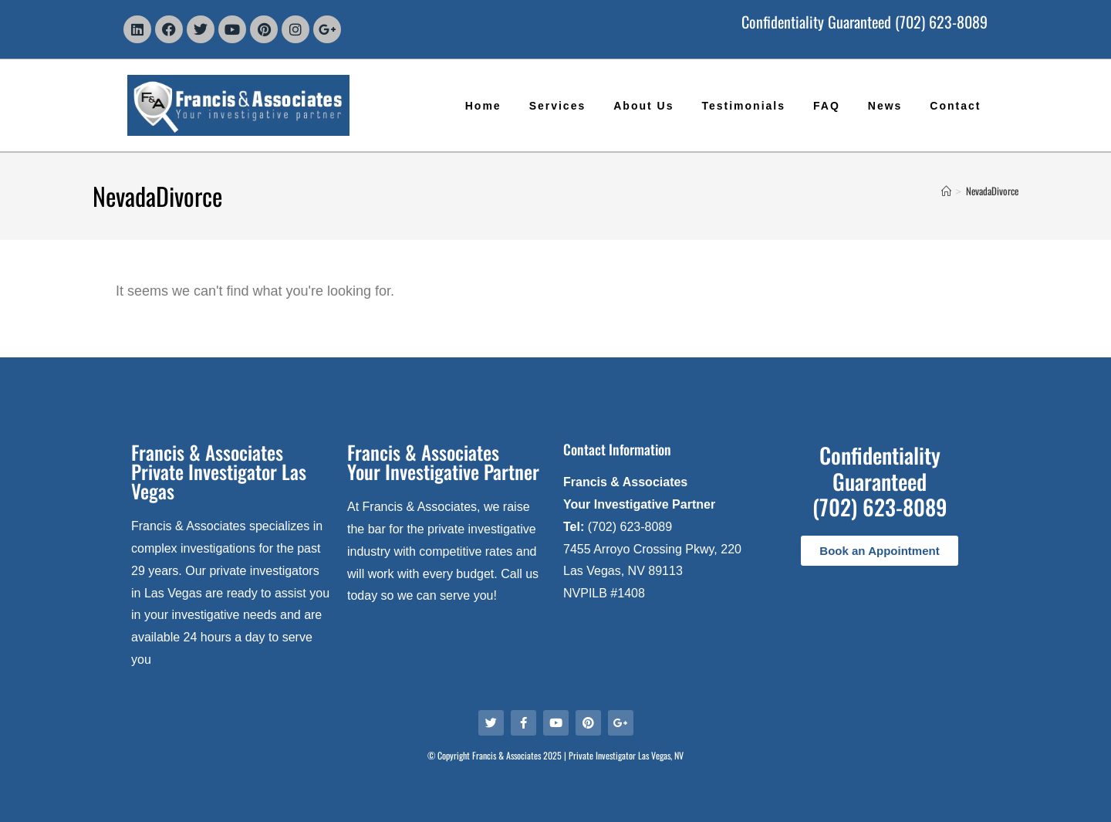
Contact (955, 106)
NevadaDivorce (992, 190)
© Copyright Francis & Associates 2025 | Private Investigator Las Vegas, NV (555, 755)
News (885, 106)
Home (483, 106)
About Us (643, 106)
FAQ (826, 106)
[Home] (946, 190)
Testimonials (743, 106)
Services (557, 106)
